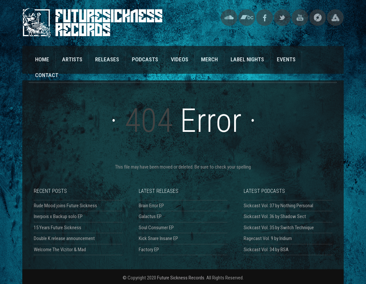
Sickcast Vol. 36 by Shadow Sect (275, 216)
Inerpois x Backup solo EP (58, 216)
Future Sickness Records (180, 278)
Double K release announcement (64, 238)
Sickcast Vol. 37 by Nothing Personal (278, 206)
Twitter (282, 17)
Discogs (317, 17)
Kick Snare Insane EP (158, 238)
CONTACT (46, 75)
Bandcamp (246, 17)
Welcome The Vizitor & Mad (60, 250)
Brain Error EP (151, 206)
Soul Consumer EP (156, 228)
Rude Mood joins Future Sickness (65, 206)
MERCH (209, 59)
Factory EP (149, 250)
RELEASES (107, 59)
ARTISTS (72, 59)
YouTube (300, 17)
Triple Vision (335, 17)
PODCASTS (145, 59)
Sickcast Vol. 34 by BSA (266, 250)
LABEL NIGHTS (247, 59)
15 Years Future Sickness (57, 228)
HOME (42, 59)
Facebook (264, 17)
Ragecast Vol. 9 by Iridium (268, 238)
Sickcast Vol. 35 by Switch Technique (279, 228)
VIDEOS (179, 59)
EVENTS (286, 59)
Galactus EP (150, 216)
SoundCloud (229, 17)
